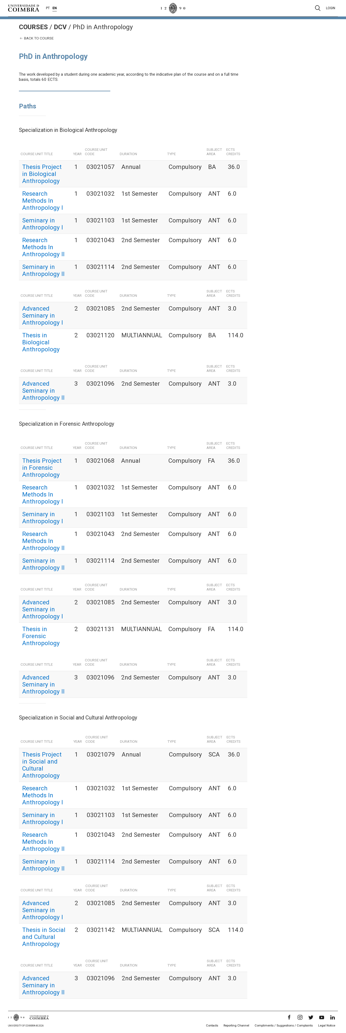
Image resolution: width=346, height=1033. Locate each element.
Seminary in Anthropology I (42, 224)
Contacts (212, 1025)
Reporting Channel (236, 1025)
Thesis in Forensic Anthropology (41, 636)
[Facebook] (289, 1017)
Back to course (36, 38)
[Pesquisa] (318, 8)
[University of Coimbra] (23, 8)
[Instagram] (300, 1017)
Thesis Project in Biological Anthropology (42, 173)
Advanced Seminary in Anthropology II (43, 390)
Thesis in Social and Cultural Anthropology (43, 936)
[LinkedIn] (332, 1017)
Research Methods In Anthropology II (43, 247)
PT (48, 8)
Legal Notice (326, 1025)
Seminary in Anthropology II (43, 270)
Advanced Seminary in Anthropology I (42, 315)
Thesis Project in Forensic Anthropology (42, 467)
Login (330, 8)
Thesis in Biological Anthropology (41, 342)
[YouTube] (321, 1017)
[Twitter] (310, 1017)
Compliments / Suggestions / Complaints (284, 1025)
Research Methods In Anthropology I (42, 200)
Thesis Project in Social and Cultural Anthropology (42, 765)
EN (54, 8)
